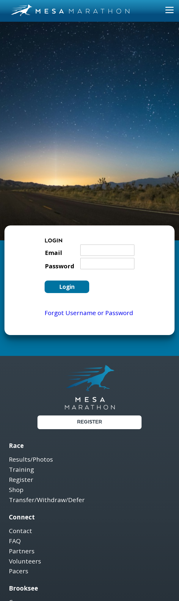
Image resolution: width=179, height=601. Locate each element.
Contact (20, 531)
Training (21, 470)
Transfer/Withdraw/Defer (47, 500)
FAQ (15, 541)
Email (53, 252)
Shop (16, 490)
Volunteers (25, 561)
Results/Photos (31, 459)
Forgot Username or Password (89, 313)
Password (59, 266)
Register (89, 422)
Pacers (18, 571)
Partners (21, 551)
